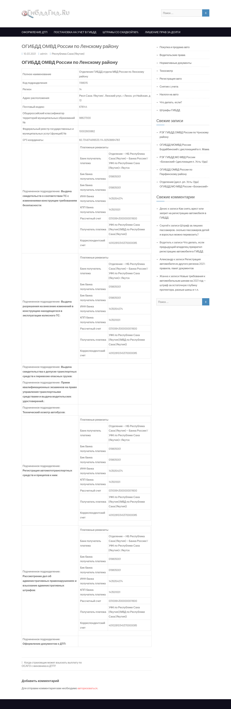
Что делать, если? (171, 102)
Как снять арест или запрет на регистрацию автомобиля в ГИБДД (183, 213)
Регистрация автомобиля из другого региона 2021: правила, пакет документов (182, 264)
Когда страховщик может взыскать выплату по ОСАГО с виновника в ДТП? (52, 664)
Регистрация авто (171, 78)
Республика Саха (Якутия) (68, 53)
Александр (166, 259)
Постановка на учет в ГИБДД (75, 32)
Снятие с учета (169, 86)
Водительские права (172, 54)
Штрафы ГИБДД (170, 110)
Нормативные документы (176, 62)
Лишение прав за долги (162, 32)
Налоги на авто (169, 94)
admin (43, 53)
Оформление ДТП (34, 32)
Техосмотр (166, 70)
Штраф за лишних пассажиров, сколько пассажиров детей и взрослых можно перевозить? (184, 230)
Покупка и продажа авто (175, 47)
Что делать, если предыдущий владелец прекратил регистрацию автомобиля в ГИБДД (182, 247)
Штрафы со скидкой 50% (121, 32)
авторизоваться (87, 688)
